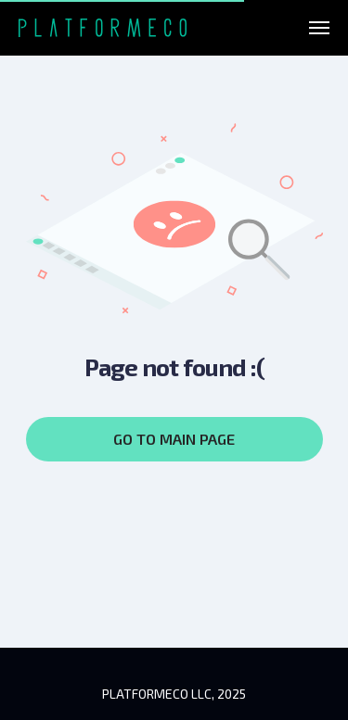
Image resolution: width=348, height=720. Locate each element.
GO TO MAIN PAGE (174, 439)
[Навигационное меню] (319, 27)
